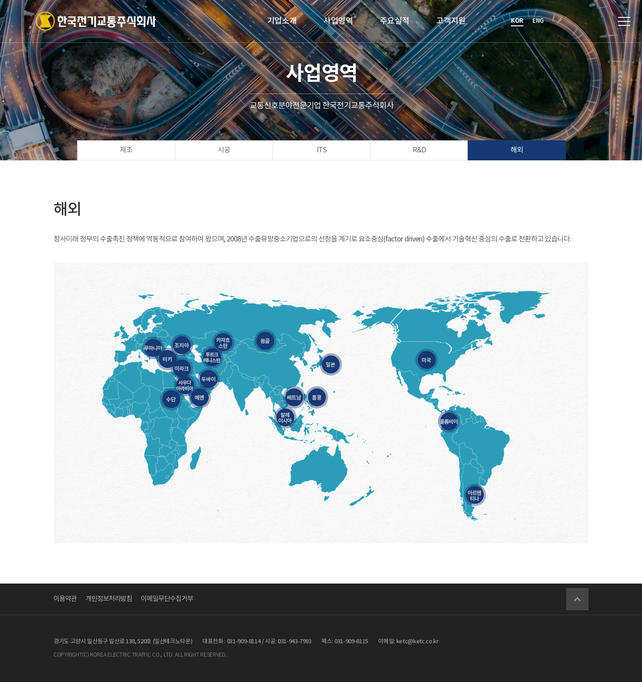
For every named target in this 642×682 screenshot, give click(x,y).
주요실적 (395, 21)
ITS (321, 150)
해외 (516, 150)
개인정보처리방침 (109, 599)
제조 (126, 150)
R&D (419, 150)
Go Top (577, 599)
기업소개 (282, 21)
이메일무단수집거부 (167, 599)
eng (538, 21)
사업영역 (338, 21)
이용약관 (65, 599)
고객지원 (451, 21)
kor (517, 21)
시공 (224, 150)
